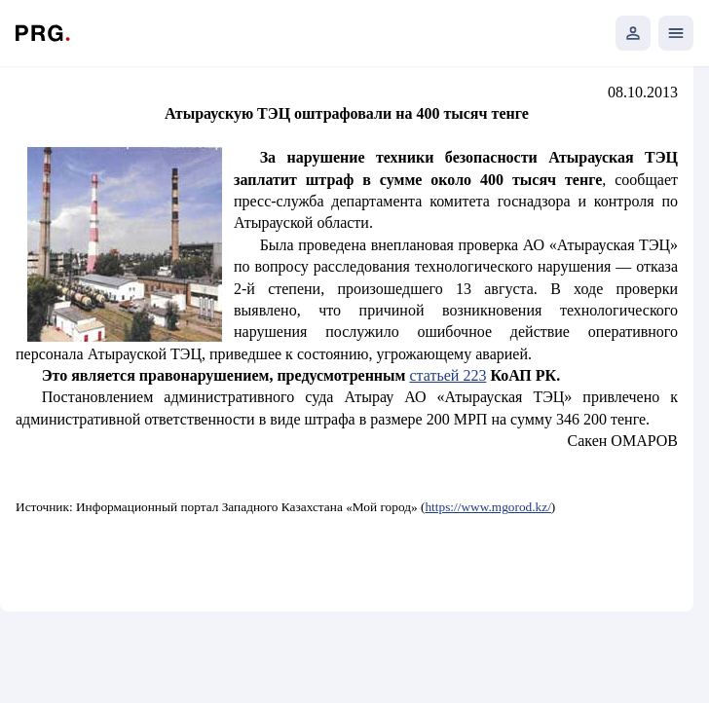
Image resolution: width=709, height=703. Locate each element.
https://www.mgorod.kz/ (487, 507)
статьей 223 (447, 375)
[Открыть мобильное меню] (675, 33)
